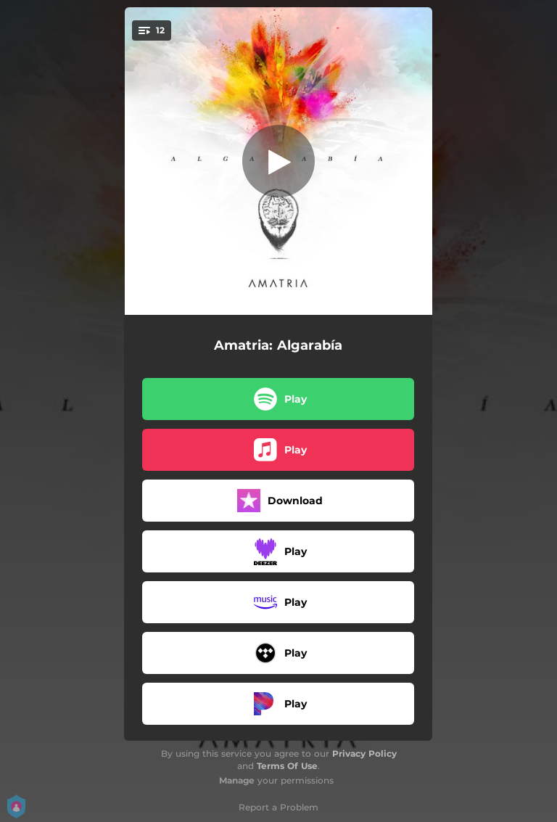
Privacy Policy (364, 753)
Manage (237, 780)
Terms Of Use (287, 765)
